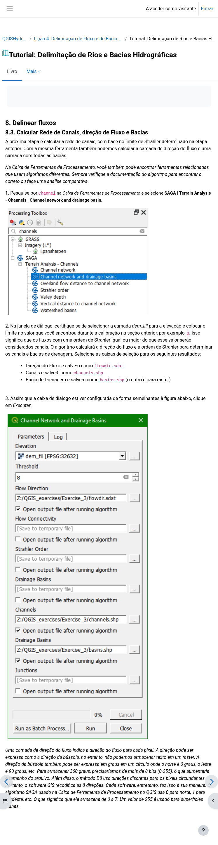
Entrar (207, 8)
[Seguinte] (211, 781)
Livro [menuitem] (12, 71)
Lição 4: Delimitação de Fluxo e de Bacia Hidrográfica (78, 38)
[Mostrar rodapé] (203, 830)
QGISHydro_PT (14, 38)
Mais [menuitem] (32, 71)
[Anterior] (6, 781)
